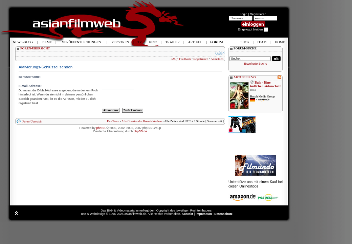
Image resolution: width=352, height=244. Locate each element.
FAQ (173, 59)
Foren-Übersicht (32, 121)
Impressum (204, 214)
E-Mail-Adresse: (30, 86)
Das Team (113, 121)
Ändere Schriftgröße (220, 53)
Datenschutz (223, 214)
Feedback (185, 59)
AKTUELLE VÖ (245, 77)
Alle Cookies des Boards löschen (142, 121)
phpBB (101, 128)
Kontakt (187, 214)
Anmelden (217, 59)
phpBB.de (140, 131)
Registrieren (258, 14)
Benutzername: (30, 77)
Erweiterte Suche (255, 63)
